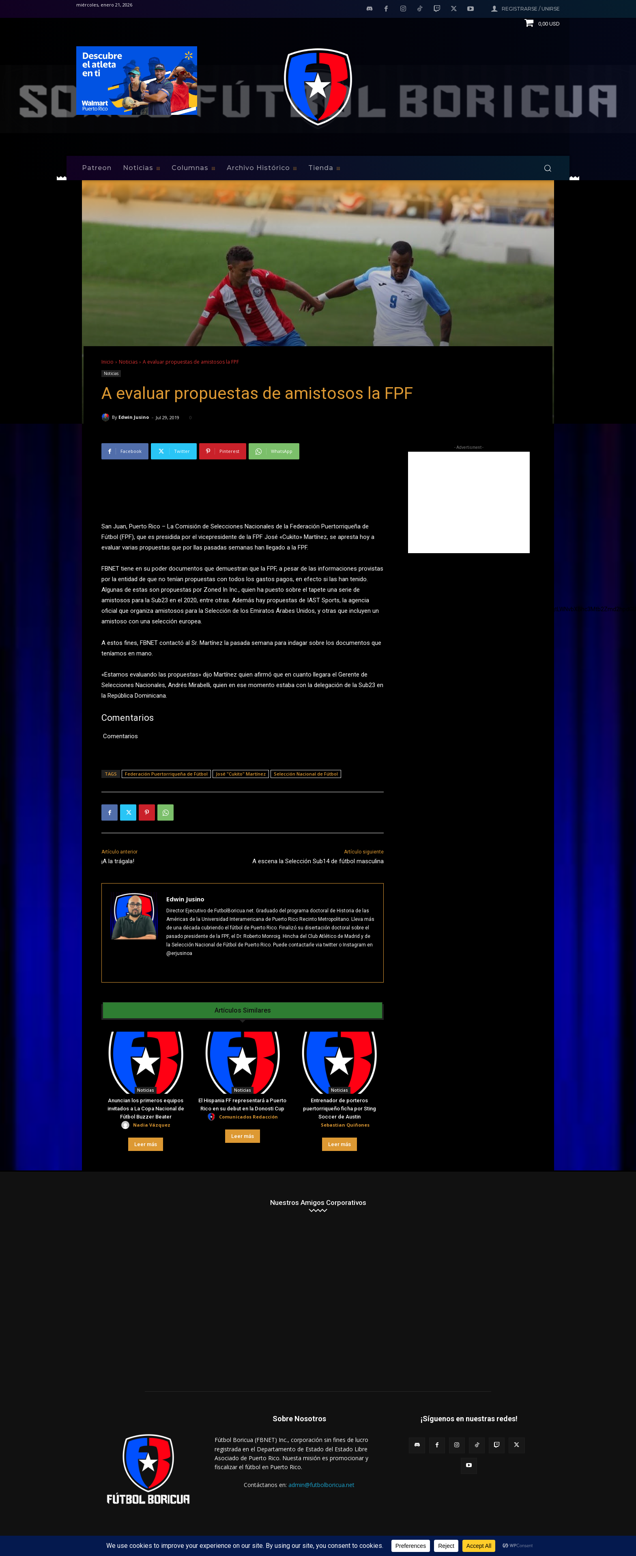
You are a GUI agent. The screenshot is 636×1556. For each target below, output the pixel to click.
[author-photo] (126, 1125)
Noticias (128, 361)
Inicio (107, 361)
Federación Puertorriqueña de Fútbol (166, 774)
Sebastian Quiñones (345, 1125)
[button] (547, 168)
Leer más (145, 1144)
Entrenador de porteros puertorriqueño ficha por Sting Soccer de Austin (339, 1108)
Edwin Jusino (133, 417)
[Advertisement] (469, 502)
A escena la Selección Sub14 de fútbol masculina (318, 861)
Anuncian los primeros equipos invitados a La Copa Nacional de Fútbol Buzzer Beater (145, 1108)
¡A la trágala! (117, 861)
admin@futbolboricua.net (321, 1485)
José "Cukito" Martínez (241, 774)
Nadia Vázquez (151, 1125)
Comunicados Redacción (248, 1117)
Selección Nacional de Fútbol (306, 774)
